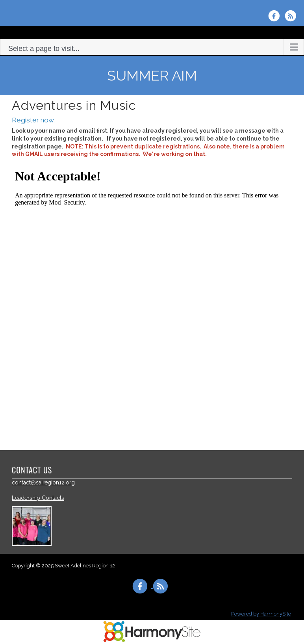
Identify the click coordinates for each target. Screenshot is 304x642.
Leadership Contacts (38, 498)
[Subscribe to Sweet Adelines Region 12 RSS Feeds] (292, 16)
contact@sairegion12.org (43, 482)
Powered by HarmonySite (261, 614)
